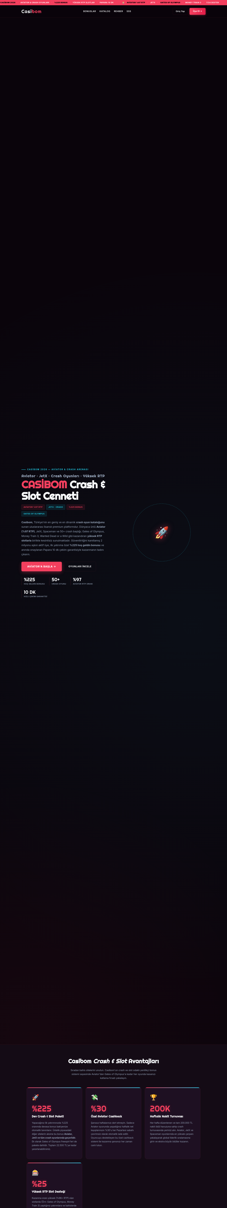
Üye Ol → (197, 11)
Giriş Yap (180, 11)
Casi (31, 11)
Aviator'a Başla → (41, 566)
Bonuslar (89, 11)
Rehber (118, 11)
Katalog (105, 11)
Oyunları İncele (79, 566)
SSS (129, 11)
